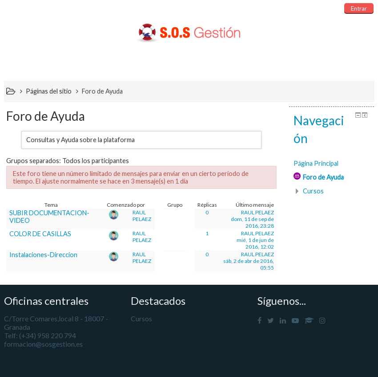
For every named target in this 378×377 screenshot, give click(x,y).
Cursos (313, 191)
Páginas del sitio (49, 91)
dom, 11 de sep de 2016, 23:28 (252, 222)
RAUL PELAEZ (142, 215)
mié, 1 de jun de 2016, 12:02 (255, 243)
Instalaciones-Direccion (43, 254)
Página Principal (316, 163)
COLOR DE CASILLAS (40, 234)
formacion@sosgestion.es (43, 344)
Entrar (359, 8)
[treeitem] (332, 163)
